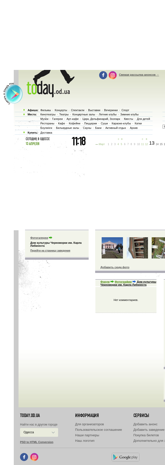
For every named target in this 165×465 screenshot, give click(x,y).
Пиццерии (90, 123)
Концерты (61, 110)
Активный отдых (115, 127)
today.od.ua (30, 415)
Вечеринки (111, 110)
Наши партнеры (87, 435)
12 (146, 144)
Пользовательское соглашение (98, 430)
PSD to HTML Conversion (36, 442)
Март (102, 144)
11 (142, 144)
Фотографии (123, 281)
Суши (104, 123)
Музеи (44, 118)
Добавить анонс (145, 424)
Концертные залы (83, 114)
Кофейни (74, 123)
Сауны (87, 127)
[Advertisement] (89, 187)
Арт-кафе (73, 118)
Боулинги (46, 127)
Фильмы (45, 110)
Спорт (125, 110)
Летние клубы (108, 114)
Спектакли (77, 110)
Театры (64, 114)
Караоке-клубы (121, 123)
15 (161, 144)
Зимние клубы (129, 114)
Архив (134, 127)
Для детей (143, 118)
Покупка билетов (146, 435)
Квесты (128, 118)
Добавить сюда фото (114, 267)
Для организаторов (89, 424)
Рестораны (47, 123)
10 (138, 144)
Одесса (29, 432)
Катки (138, 123)
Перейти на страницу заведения (50, 250)
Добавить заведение (148, 430)
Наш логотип (84, 441)
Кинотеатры (47, 114)
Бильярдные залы (67, 127)
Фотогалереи (39, 237)
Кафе (61, 123)
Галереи (57, 118)
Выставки (94, 110)
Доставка (46, 132)
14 (157, 144)
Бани (98, 127)
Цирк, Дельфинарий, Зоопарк (101, 118)
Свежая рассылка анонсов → (139, 74)
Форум (105, 281)
